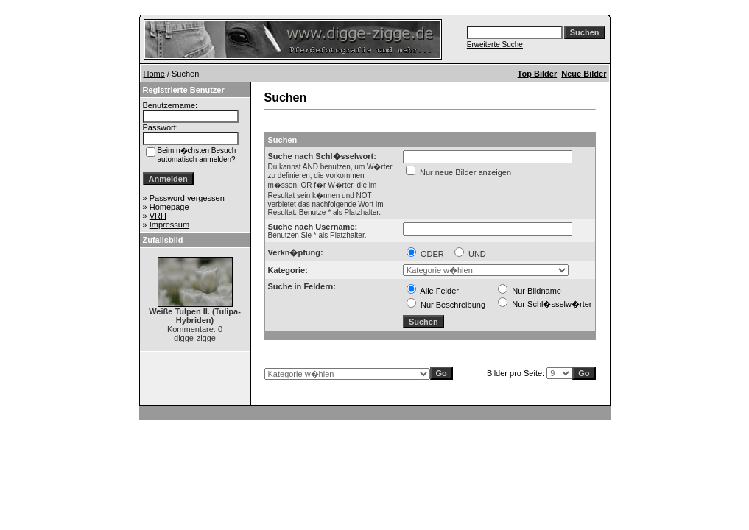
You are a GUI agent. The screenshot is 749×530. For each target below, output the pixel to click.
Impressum (169, 224)
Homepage (169, 206)
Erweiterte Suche (495, 44)
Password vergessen (187, 198)
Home (154, 73)
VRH (158, 215)
